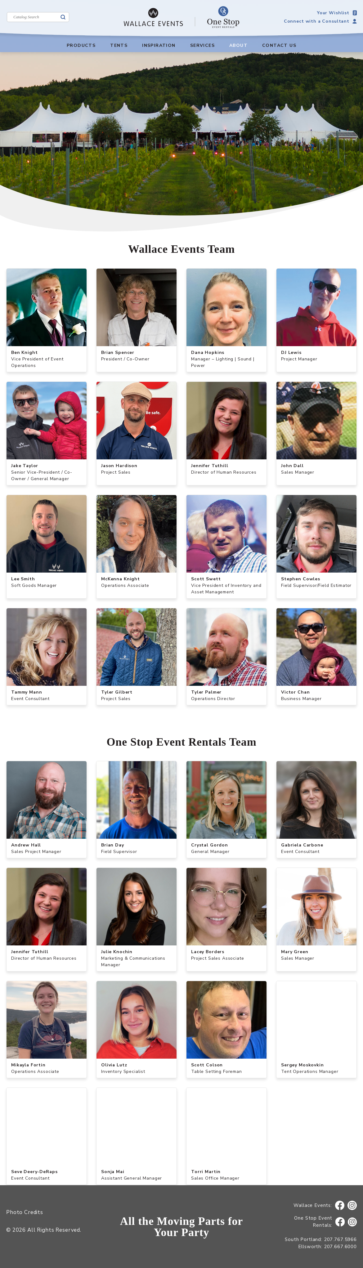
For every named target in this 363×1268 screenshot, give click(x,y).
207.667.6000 (340, 1246)
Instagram (352, 1205)
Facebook (339, 1205)
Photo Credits (24, 1212)
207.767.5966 (340, 1239)
